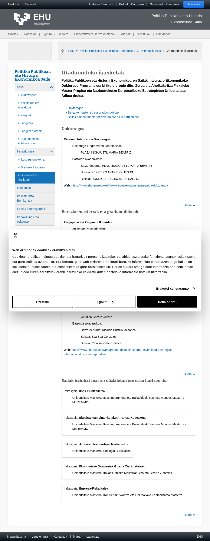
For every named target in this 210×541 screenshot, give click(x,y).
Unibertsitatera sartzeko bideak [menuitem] (94, 34)
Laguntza (92, 536)
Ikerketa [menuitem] (63, 34)
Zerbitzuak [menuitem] (143, 34)
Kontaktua (60, 536)
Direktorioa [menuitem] (163, 34)
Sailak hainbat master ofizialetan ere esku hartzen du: (103, 117)
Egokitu (105, 302)
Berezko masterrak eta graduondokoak (93, 112)
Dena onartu (167, 302)
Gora (190, 205)
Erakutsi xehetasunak (172, 288)
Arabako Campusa (101, 4)
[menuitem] (13, 4)
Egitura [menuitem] (47, 34)
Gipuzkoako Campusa (164, 4)
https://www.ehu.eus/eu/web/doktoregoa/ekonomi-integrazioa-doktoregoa (120, 185)
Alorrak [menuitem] (126, 34)
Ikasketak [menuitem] (30, 34)
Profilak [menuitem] (13, 34)
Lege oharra (40, 536)
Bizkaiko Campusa (131, 4)
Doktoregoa (75, 108)
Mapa (77, 536)
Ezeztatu (42, 302)
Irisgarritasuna (16, 536)
